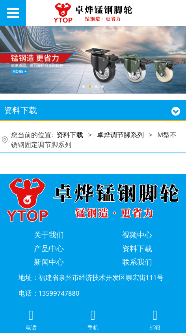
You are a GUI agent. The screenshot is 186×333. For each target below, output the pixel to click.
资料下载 (69, 134)
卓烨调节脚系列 (120, 134)
